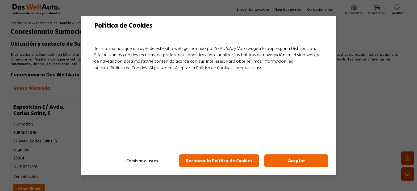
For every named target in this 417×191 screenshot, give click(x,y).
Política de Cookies (129, 67)
